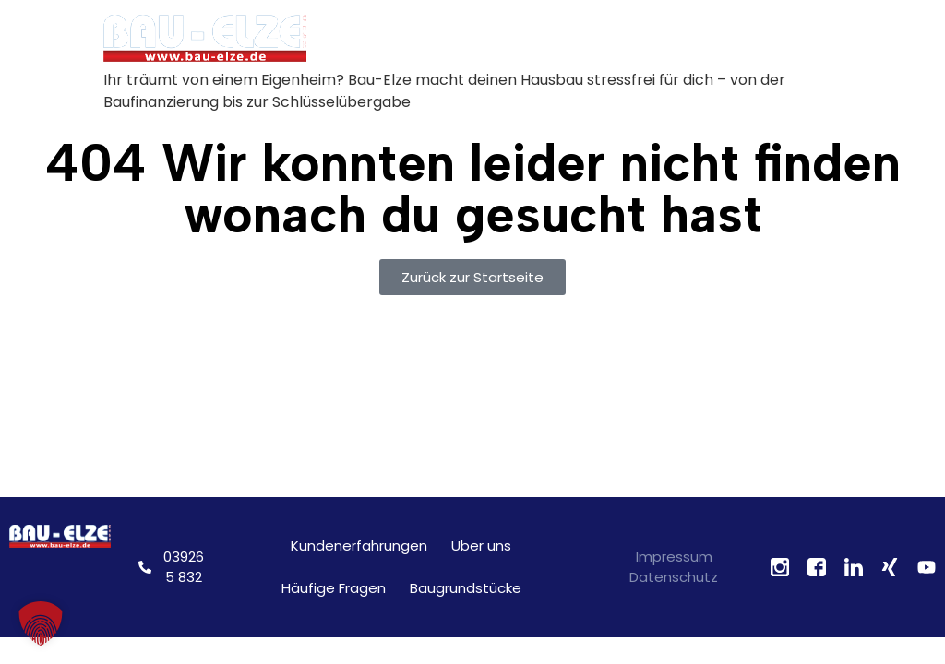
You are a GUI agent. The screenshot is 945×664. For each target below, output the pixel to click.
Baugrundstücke (465, 588)
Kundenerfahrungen (359, 545)
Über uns (481, 545)
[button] (40, 623)
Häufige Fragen (333, 588)
